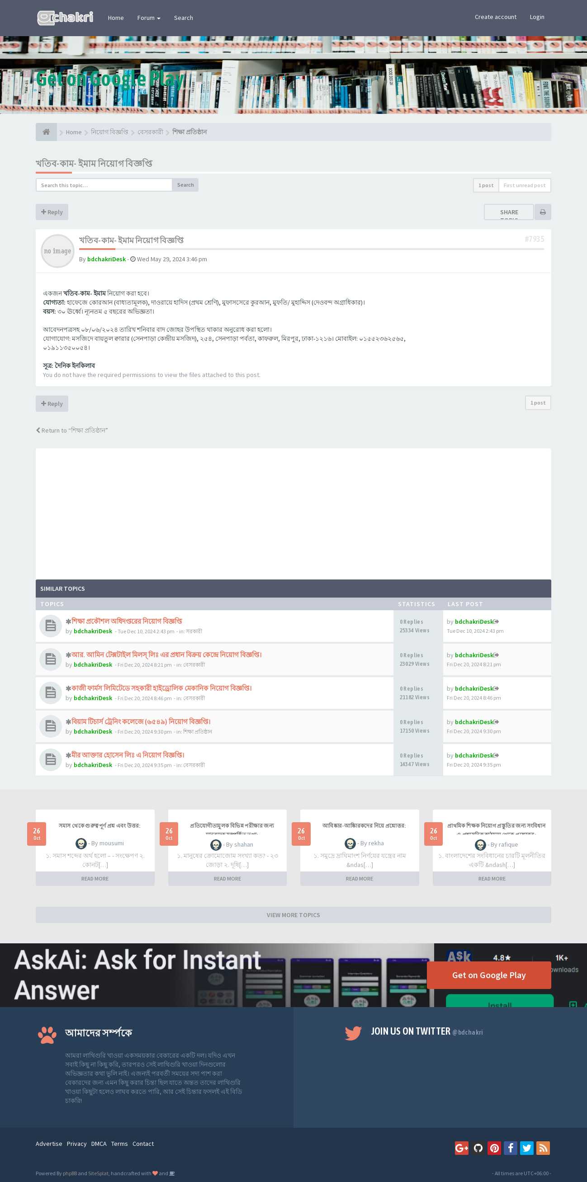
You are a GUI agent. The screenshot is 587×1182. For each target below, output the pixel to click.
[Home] (46, 132)
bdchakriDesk (106, 259)
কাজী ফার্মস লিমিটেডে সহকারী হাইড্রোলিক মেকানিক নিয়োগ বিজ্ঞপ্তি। (161, 688)
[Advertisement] (293, 511)
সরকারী (194, 631)
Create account (495, 17)
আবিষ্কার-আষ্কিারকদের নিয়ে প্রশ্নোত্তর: (364, 826)
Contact (143, 1144)
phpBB (70, 1173)
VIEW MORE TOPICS (293, 915)
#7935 (534, 239)
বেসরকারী (194, 664)
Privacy (77, 1144)
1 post (486, 185)
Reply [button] (52, 212)
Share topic (509, 216)
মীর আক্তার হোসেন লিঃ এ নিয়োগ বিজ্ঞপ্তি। (127, 755)
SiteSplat (98, 1173)
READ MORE (95, 878)
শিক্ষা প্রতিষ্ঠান (197, 731)
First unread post (525, 185)
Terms (119, 1144)
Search (183, 18)
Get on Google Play (489, 974)
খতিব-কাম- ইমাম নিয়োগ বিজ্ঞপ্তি (94, 163)
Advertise (49, 1144)
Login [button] (537, 17)
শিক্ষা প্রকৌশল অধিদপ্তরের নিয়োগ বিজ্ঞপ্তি (126, 621)
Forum (149, 18)
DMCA (99, 1144)
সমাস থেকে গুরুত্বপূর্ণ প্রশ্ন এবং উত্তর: (100, 826)
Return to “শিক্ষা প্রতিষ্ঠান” (72, 430)
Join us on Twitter (427, 1031)
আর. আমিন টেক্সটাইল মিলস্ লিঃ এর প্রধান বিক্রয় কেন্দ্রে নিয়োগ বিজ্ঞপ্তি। (166, 654)
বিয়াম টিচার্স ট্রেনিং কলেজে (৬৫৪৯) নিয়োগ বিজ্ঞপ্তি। (140, 721)
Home (116, 18)
